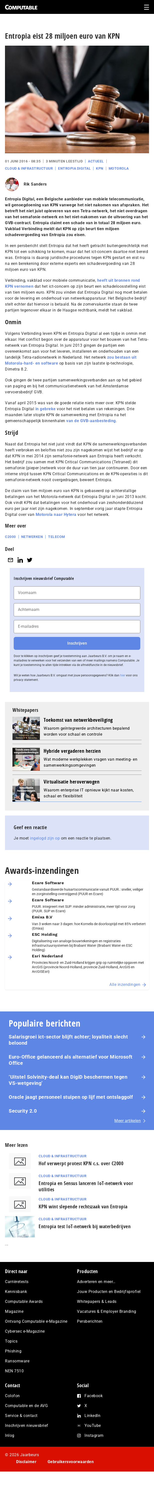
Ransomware (17, 1361)
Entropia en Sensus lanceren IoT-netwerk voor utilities (86, 1186)
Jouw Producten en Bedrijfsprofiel (109, 1291)
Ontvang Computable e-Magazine (36, 1321)
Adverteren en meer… (96, 1281)
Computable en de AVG (26, 1405)
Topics (11, 1341)
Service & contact (21, 1415)
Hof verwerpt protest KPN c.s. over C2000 (81, 1163)
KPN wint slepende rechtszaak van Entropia (83, 1206)
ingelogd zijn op (45, 838)
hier (122, 675)
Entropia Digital (74, 168)
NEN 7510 (14, 1371)
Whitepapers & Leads (97, 1301)
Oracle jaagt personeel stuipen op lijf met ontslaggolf (71, 1097)
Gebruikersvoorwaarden (71, 1461)
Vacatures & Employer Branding (106, 1311)
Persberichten (90, 1321)
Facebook (93, 1395)
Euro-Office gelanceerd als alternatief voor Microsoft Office (71, 1060)
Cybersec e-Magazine (25, 1331)
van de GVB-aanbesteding (91, 420)
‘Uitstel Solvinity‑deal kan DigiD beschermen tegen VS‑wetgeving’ (68, 1080)
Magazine (14, 1311)
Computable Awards (24, 1301)
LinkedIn (92, 1415)
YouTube (92, 1425)
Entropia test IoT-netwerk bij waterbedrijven (85, 1226)
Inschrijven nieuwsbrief (26, 1425)
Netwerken (32, 537)
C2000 (10, 537)
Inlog (9, 1435)
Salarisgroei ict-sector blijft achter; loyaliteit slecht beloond (68, 1040)
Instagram (94, 1435)
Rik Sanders (35, 184)
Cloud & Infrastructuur (29, 168)
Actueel (96, 161)
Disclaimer (26, 1461)
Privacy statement (33, 1475)
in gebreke (45, 409)
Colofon (12, 1395)
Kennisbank (16, 1291)
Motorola (119, 168)
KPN (99, 168)
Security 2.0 (23, 1111)
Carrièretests (17, 1281)
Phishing (13, 1351)
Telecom (56, 537)
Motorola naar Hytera (56, 514)
